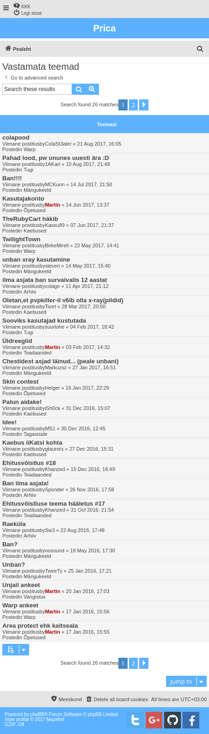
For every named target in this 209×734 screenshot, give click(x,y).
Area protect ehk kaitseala (40, 625)
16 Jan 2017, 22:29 (87, 388)
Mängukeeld (37, 190)
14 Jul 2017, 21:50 (91, 184)
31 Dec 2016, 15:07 (88, 408)
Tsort (50, 306)
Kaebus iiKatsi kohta (32, 442)
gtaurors (54, 449)
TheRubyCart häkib (30, 218)
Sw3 (50, 530)
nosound (54, 550)
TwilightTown (21, 239)
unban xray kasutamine (36, 259)
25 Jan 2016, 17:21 (89, 571)
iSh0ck (52, 408)
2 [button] (133, 105)
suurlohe (54, 327)
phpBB (37, 714)
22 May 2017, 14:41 (96, 245)
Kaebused (35, 230)
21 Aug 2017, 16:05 (99, 144)
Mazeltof (55, 719)
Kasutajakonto (23, 198)
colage (52, 286)
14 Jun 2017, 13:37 (87, 205)
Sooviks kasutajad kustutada (44, 320)
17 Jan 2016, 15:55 (87, 632)
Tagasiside (36, 434)
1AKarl (52, 164)
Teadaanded (38, 352)
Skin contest (20, 381)
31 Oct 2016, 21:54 (92, 510)
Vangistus (35, 596)
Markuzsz (56, 367)
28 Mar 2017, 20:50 (83, 306)
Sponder (54, 489)
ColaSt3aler (58, 144)
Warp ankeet (20, 605)
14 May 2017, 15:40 (88, 266)
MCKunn (55, 184)
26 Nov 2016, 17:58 (92, 489)
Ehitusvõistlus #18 (29, 462)
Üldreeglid (17, 340)
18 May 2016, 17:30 (92, 550)
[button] (143, 104)
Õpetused (35, 210)
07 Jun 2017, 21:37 (92, 225)
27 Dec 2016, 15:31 (91, 449)
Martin (52, 205)
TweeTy (53, 571)
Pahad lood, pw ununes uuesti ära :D (55, 157)
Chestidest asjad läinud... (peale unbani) (60, 361)
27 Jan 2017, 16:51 (94, 367)
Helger (52, 388)
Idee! (9, 422)
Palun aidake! (22, 401)
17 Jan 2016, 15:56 (87, 611)
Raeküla (14, 523)
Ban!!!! (12, 178)
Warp (30, 149)
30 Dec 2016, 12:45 (83, 428)
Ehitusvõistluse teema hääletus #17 (53, 503)
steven (52, 266)
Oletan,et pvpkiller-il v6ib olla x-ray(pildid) (62, 300)
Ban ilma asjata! (25, 483)
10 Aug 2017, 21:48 (88, 164)
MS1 (50, 428)
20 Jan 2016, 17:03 (87, 591)
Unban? (13, 564)
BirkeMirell (56, 245)
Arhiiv (30, 291)
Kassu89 (55, 225)
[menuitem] (22, 5)
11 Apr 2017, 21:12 (87, 286)
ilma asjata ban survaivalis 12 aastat (54, 279)
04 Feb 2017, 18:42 (92, 327)
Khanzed (55, 469)
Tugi (28, 169)
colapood (16, 137)
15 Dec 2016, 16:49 (93, 469)
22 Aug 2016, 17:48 (82, 530)
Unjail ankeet (21, 584)
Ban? (10, 544)
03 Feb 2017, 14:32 (88, 347)
